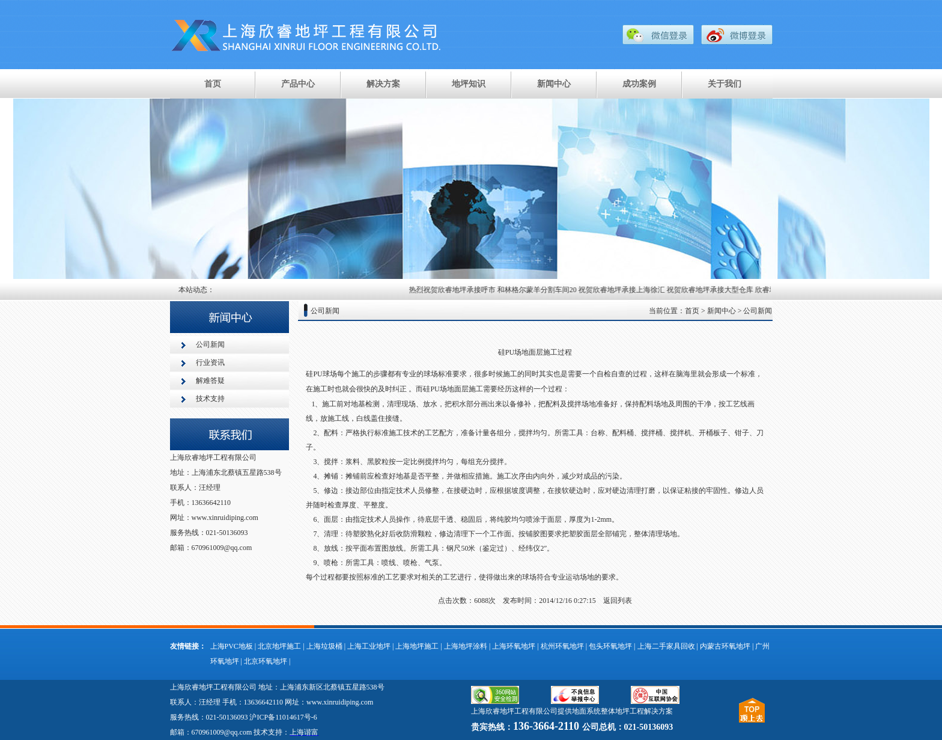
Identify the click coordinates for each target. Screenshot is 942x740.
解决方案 (383, 83)
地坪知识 (468, 83)
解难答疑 (210, 380)
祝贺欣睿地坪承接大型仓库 (713, 290)
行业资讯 (210, 362)
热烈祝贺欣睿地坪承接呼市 (456, 290)
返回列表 (617, 600)
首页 (212, 83)
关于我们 (724, 83)
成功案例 (639, 83)
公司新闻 (210, 344)
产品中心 (298, 83)
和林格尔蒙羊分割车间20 (540, 290)
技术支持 (210, 398)
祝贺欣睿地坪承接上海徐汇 (625, 290)
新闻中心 (554, 83)
